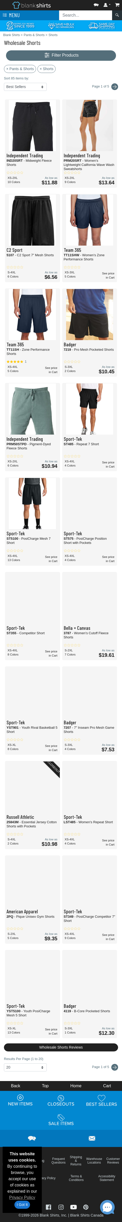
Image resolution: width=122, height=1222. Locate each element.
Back (15, 1086)
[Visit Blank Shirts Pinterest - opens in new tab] (85, 1206)
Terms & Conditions (76, 1178)
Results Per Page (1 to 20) (23, 1059)
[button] (96, 4)
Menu (11, 15)
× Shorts (47, 69)
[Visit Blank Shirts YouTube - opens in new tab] (74, 1206)
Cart (107, 1086)
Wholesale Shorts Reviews (61, 1047)
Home (76, 1086)
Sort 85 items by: (16, 78)
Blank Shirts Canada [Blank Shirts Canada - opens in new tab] (86, 1215)
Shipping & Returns (76, 1160)
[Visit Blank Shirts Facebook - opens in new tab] (49, 1206)
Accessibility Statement (106, 1178)
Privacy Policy (22, 1197)
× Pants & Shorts (20, 69)
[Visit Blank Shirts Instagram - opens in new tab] (61, 1206)
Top (45, 1086)
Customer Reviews (113, 1160)
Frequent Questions (58, 1160)
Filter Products (61, 55)
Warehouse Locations (94, 1160)
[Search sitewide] (85, 15)
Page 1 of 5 (105, 1067)
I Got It (22, 1205)
